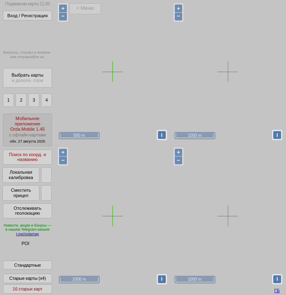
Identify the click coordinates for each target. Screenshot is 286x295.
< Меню (85, 8)
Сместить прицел (21, 193)
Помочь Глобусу (22, 257)
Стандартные (27, 270)
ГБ (277, 290)
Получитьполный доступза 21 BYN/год (27, 34)
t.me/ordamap (27, 234)
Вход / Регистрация (27, 15)
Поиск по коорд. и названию (27, 157)
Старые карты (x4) (27, 283)
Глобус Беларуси (23, 250)
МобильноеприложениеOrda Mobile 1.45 (27, 129)
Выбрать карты (27, 78)
